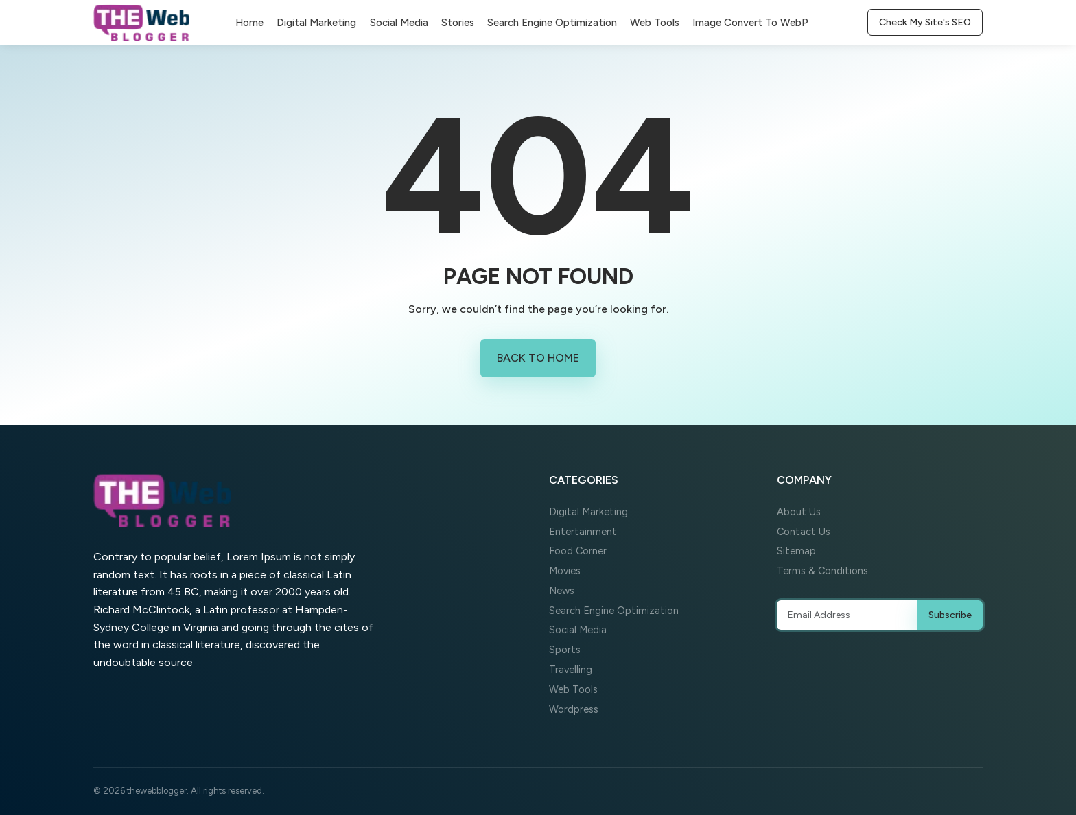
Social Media (399, 22)
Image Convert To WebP (750, 22)
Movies (565, 571)
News (561, 590)
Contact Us (803, 531)
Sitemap (796, 551)
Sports (565, 649)
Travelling (570, 669)
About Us (799, 512)
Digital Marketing (316, 22)
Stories (457, 22)
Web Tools (654, 22)
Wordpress (573, 709)
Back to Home (538, 357)
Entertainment (583, 531)
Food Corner (578, 551)
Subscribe (950, 615)
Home (249, 22)
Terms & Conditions (822, 571)
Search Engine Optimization (552, 22)
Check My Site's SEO (925, 22)
